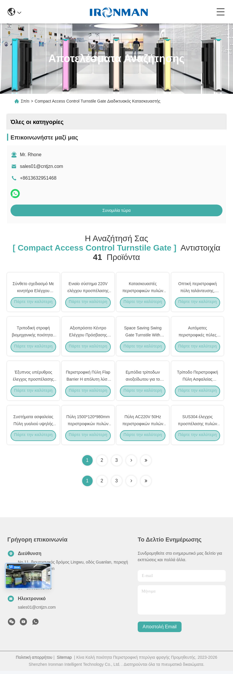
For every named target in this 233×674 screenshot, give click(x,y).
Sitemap (64, 660)
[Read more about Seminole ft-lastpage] (146, 484)
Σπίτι (25, 101)
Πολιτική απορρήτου (34, 660)
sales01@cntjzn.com (41, 166)
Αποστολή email (160, 630)
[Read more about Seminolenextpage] (131, 484)
